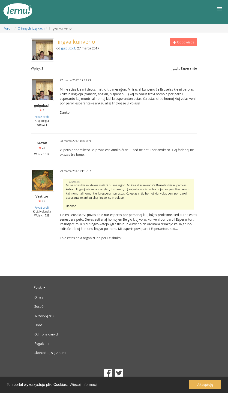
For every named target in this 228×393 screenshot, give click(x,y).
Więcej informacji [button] (83, 385)
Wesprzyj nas (44, 316)
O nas (38, 297)
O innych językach (31, 28)
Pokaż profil (41, 117)
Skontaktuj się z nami (50, 352)
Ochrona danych (46, 334)
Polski (39, 287)
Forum (8, 28)
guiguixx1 (68, 48)
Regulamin (42, 343)
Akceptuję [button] (205, 385)
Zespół (39, 306)
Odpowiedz (183, 42)
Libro (38, 325)
